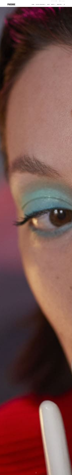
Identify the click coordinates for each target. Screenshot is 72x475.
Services (59, 4)
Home (33, 4)
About (52, 4)
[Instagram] (56, 1)
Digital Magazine (40, 4)
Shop (48, 4)
